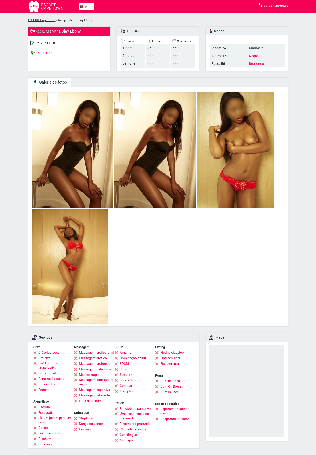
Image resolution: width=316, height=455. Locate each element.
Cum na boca (170, 381)
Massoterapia (89, 375)
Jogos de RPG (130, 380)
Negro (253, 56)
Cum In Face (169, 392)
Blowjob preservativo (135, 409)
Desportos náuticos (175, 419)
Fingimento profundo (135, 424)
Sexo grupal (47, 373)
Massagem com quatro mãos (96, 382)
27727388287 (47, 43)
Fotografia (46, 413)
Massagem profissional (96, 353)
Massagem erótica (93, 358)
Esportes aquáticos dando (174, 411)
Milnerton (41, 53)
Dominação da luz (133, 358)
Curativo (126, 386)
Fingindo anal (170, 358)
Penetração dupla (51, 379)
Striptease (86, 418)
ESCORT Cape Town (42, 20)
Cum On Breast (171, 386)
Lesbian (85, 429)
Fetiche (43, 390)
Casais (43, 428)
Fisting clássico (172, 353)
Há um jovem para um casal (54, 420)
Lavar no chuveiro (51, 433)
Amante (125, 353)
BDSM (124, 364)
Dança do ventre (91, 424)
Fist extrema (169, 364)
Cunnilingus (128, 435)
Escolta (44, 407)
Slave (124, 369)
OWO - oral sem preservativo (50, 365)
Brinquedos (46, 384)
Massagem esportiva (94, 390)
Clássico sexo (49, 353)
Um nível (44, 358)
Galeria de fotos (50, 82)
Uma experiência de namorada (134, 416)
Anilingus (126, 440)
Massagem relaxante (94, 395)
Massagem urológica (94, 364)
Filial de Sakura (90, 401)
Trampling (127, 391)
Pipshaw (44, 439)
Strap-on (126, 375)
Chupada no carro (133, 429)
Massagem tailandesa (95, 369)
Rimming (45, 444)
